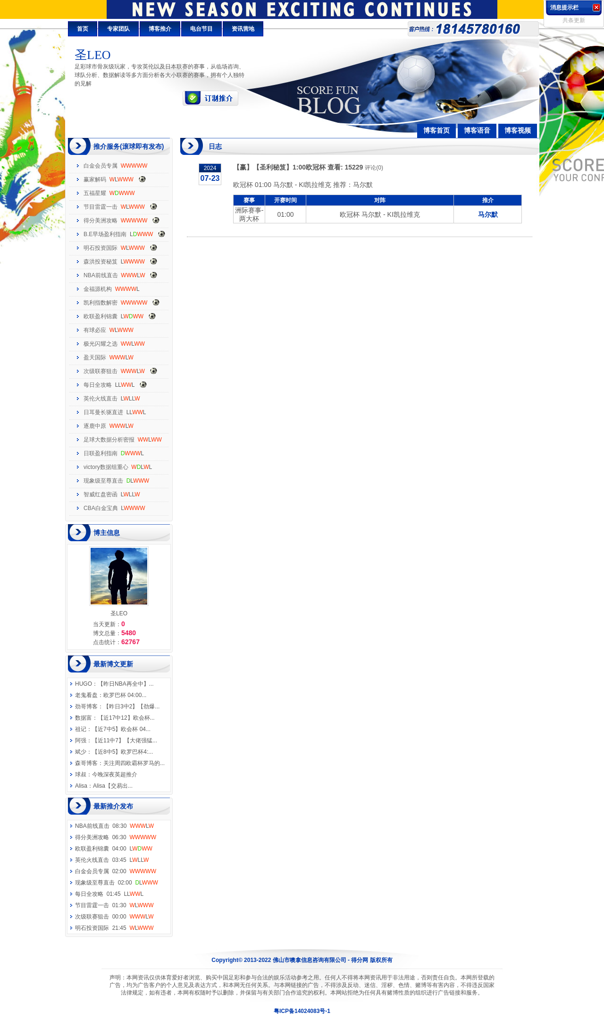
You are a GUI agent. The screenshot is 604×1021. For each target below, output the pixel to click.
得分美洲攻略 (100, 220)
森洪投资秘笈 (100, 261)
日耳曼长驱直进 (103, 412)
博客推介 (160, 29)
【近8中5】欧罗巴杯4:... (122, 752)
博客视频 (517, 130)
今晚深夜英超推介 (114, 774)
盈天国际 (95, 357)
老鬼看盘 (86, 695)
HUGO (83, 684)
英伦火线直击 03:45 (112, 860)
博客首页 (436, 130)
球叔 (80, 774)
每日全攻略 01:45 (109, 894)
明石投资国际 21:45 (114, 928)
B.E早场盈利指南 (105, 234)
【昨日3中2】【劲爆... (131, 706)
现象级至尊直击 (103, 480)
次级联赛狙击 (100, 371)
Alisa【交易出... (113, 786)
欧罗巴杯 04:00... (124, 695)
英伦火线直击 (100, 398)
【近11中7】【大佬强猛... (124, 740)
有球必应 (95, 330)
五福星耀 (95, 193)
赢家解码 (95, 179)
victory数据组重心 (106, 467)
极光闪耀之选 (100, 343)
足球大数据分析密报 (109, 439)
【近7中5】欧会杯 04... (121, 729)
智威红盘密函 (100, 494)
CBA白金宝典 (101, 508)
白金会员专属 (100, 165)
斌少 (80, 752)
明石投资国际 (100, 248)
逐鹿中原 (95, 426)
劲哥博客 (86, 706)
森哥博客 (86, 763)
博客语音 (477, 130)
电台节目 (201, 29)
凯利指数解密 (100, 302)
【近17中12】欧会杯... (126, 718)
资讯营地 (243, 29)
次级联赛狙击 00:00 (114, 916)
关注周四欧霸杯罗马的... (134, 763)
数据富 (83, 718)
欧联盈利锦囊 (100, 316)
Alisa (81, 786)
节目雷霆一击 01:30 (114, 905)
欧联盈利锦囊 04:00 (113, 848)
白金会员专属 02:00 (115, 871)
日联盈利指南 (100, 453)
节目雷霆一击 (100, 207)
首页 (82, 29)
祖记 (80, 729)
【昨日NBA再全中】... (126, 684)
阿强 (80, 740)
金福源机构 (98, 289)
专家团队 (118, 29)
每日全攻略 (98, 385)
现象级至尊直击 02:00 (116, 882)
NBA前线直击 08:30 (114, 826)
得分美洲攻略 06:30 (115, 837)
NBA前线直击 (101, 275)
